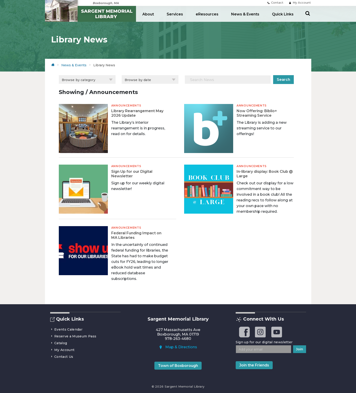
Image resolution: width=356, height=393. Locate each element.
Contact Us (61, 357)
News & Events (245, 14)
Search (283, 79)
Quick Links (283, 14)
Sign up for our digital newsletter (264, 342)
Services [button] (175, 14)
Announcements (126, 105)
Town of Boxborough (178, 365)
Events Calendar (66, 329)
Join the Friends (254, 365)
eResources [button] (207, 14)
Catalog (58, 343)
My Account (300, 2)
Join (299, 349)
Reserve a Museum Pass (73, 336)
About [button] (148, 14)
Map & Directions (178, 347)
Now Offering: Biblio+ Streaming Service (257, 113)
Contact (275, 2)
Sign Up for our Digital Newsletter (131, 173)
